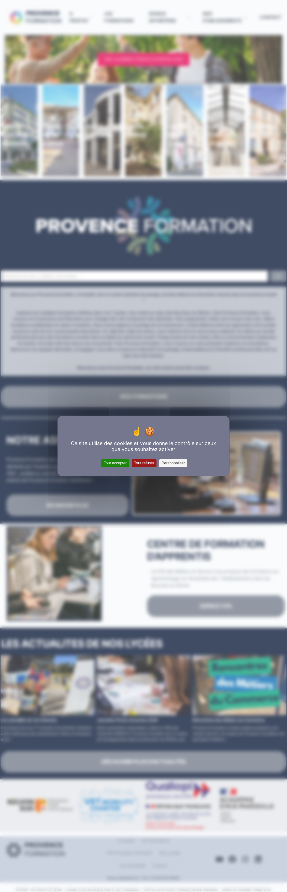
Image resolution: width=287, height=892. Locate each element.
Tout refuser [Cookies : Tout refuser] (144, 463)
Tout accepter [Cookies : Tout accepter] (115, 463)
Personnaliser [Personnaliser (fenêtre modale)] (173, 463)
